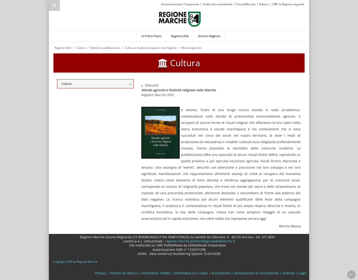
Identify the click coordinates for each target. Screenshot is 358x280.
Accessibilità (220, 273)
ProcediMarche (245, 4)
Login (303, 273)
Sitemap (288, 273)
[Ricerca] (63, 5)
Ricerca (54, 5)
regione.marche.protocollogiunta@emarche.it (199, 241)
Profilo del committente (217, 4)
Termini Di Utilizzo (123, 273)
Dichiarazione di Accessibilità (256, 273)
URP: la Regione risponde (288, 4)
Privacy (100, 273)
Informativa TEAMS (155, 273)
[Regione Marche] (179, 19)
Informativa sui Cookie (191, 273)
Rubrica (264, 4)
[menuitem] (151, 36)
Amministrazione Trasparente (180, 4)
